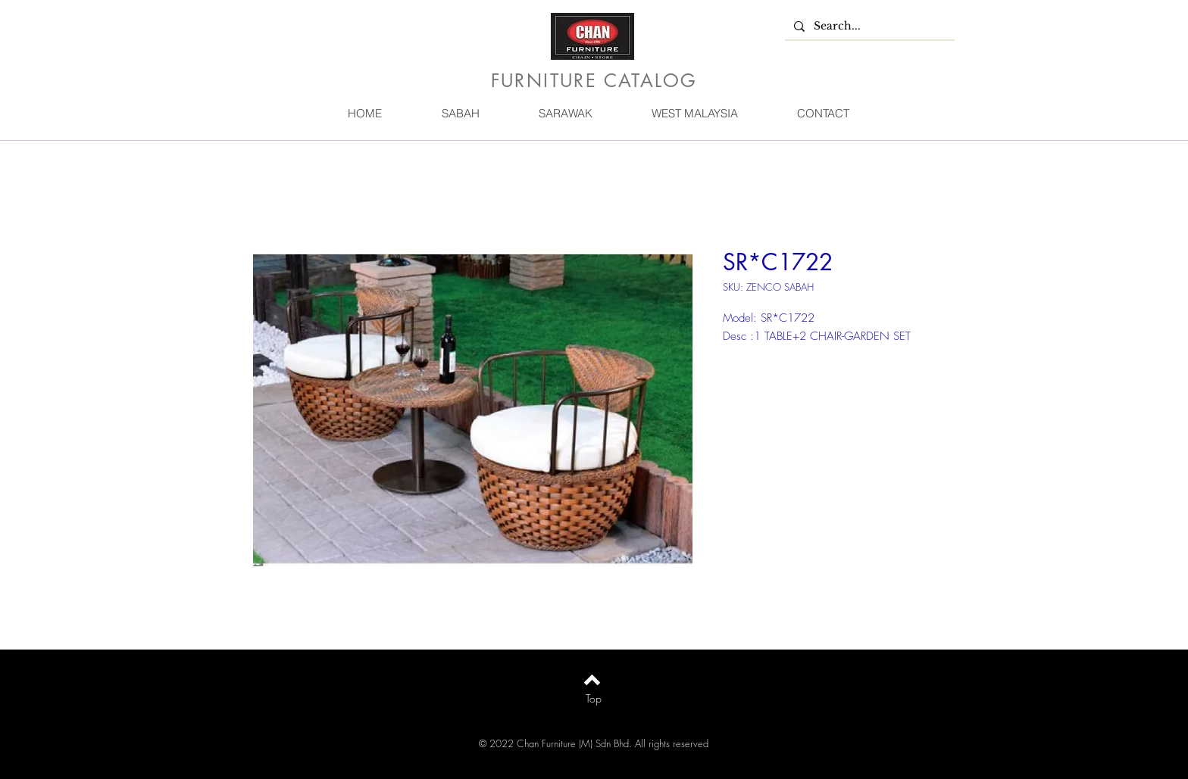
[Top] (593, 698)
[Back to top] (592, 679)
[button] (459, 113)
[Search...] (868, 26)
